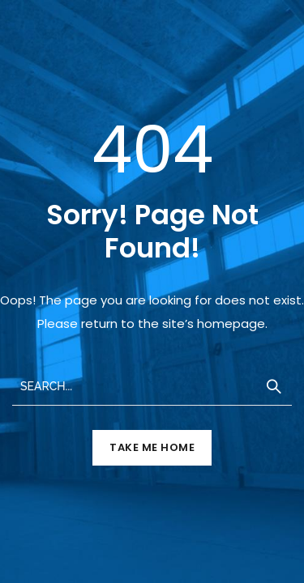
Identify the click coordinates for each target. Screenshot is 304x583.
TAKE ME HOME (152, 447)
